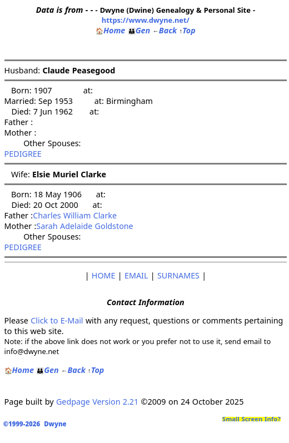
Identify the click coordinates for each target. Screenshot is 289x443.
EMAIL (136, 275)
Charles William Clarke (75, 215)
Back (164, 30)
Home (110, 30)
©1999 (37, 424)
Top (188, 30)
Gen (139, 30)
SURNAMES (178, 275)
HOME (104, 275)
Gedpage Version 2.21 (97, 401)
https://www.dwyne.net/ (146, 20)
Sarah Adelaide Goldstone (84, 226)
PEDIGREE (23, 153)
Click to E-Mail (57, 320)
